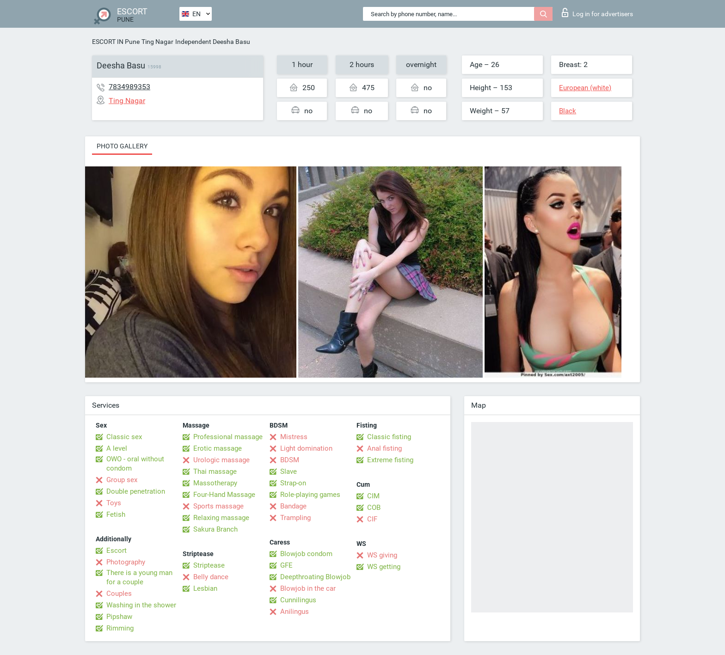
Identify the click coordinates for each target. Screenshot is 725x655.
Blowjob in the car (308, 588)
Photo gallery (122, 146)
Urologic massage (221, 460)
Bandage (293, 506)
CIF (372, 519)
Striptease (209, 565)
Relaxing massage (221, 518)
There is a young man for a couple (139, 577)
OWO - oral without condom (135, 463)
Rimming (120, 628)
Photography (125, 562)
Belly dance (210, 577)
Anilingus (294, 611)
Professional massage (228, 437)
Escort (116, 550)
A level (116, 448)
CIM (373, 496)
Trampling (295, 518)
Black (567, 111)
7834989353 (129, 86)
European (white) (585, 88)
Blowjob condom (306, 554)
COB (374, 507)
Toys (113, 503)
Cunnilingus (298, 600)
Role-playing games (310, 494)
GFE (286, 565)
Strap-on (293, 483)
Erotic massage (217, 448)
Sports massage (218, 506)
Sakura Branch (215, 529)
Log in (597, 12)
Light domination (306, 448)
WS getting (383, 567)
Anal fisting (384, 448)
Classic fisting (389, 437)
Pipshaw (119, 616)
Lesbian (205, 588)
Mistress (293, 437)
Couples (119, 593)
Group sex (121, 480)
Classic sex (124, 437)
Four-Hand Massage (224, 494)
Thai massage (215, 471)
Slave (288, 471)
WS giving (382, 555)
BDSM (289, 460)
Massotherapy (215, 483)
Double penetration (135, 491)
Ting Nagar (157, 41)
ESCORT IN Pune (116, 41)
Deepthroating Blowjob (315, 577)
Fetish (115, 514)
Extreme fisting (390, 460)
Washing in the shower (141, 605)
